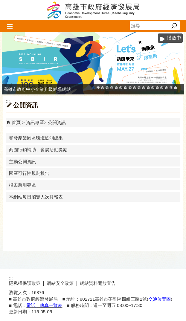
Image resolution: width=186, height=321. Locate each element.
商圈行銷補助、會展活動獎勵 (38, 149)
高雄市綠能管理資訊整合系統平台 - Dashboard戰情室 (148, 88)
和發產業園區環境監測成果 (36, 137)
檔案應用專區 (22, 184)
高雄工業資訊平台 (116, 88)
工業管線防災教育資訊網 (139, 88)
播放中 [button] (174, 37)
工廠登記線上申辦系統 (107, 88)
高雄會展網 (161, 88)
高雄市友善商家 (130, 88)
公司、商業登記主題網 (125, 88)
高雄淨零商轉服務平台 (152, 88)
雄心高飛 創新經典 (171, 88)
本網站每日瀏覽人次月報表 (36, 196)
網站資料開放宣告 (98, 283)
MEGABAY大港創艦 (98, 88)
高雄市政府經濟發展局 (93, 10)
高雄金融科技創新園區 (102, 88)
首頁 (16, 122)
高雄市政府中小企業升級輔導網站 (93, 88)
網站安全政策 (60, 283)
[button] (174, 26)
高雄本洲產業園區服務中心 (120, 88)
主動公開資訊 (22, 161)
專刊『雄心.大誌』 (166, 88)
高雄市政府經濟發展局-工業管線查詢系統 (134, 88)
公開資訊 (57, 122)
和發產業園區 (111, 88)
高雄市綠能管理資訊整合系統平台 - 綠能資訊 (143, 88)
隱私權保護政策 (24, 283)
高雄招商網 (157, 88)
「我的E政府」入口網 (175, 88)
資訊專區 (35, 122)
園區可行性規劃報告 (29, 173)
